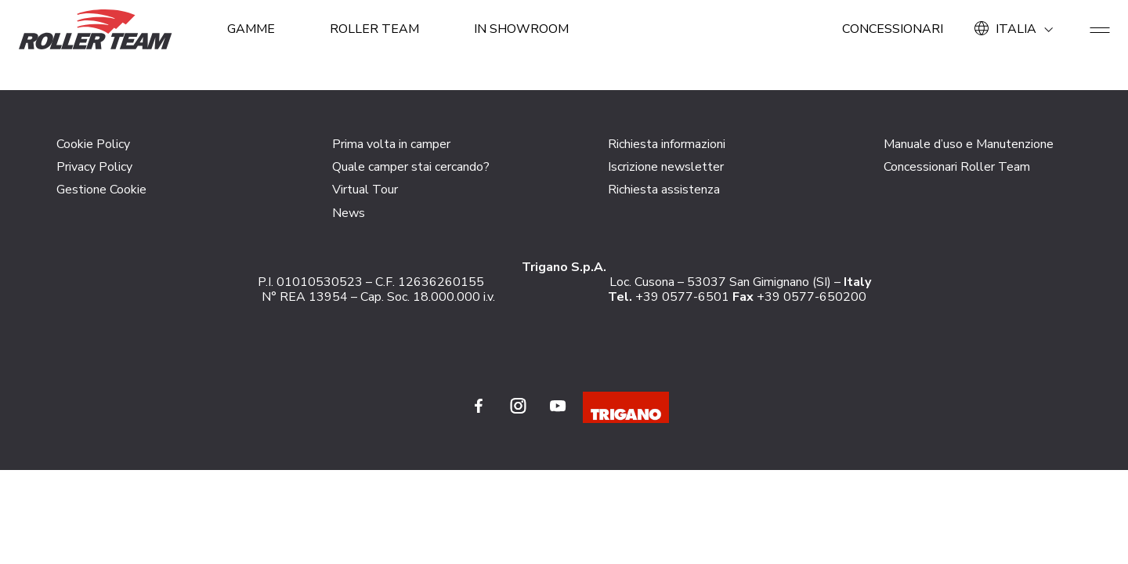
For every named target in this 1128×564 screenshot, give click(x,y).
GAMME (251, 29)
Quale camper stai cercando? (411, 166)
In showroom (521, 29)
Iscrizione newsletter (666, 166)
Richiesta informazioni (666, 144)
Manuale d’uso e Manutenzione (969, 144)
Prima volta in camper (391, 144)
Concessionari (892, 29)
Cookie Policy (93, 144)
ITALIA (1016, 29)
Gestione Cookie (101, 189)
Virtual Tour (365, 189)
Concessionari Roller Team (957, 166)
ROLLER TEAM (374, 29)
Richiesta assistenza (664, 189)
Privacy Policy (94, 166)
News (348, 213)
